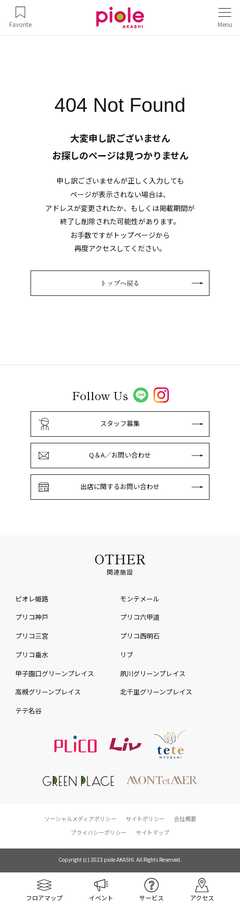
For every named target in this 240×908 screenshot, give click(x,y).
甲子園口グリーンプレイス (54, 673)
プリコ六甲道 (140, 617)
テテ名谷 (28, 710)
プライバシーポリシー (99, 832)
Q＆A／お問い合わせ (120, 455)
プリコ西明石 (140, 636)
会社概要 (185, 818)
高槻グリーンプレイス (48, 692)
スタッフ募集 (120, 423)
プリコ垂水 (31, 654)
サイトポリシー (145, 818)
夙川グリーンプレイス (153, 673)
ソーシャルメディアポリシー (80, 818)
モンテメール (140, 598)
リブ (126, 654)
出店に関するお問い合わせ (120, 486)
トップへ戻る (120, 283)
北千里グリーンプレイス (156, 692)
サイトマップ (152, 832)
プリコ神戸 (31, 617)
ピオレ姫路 (31, 598)
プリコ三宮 (31, 636)
